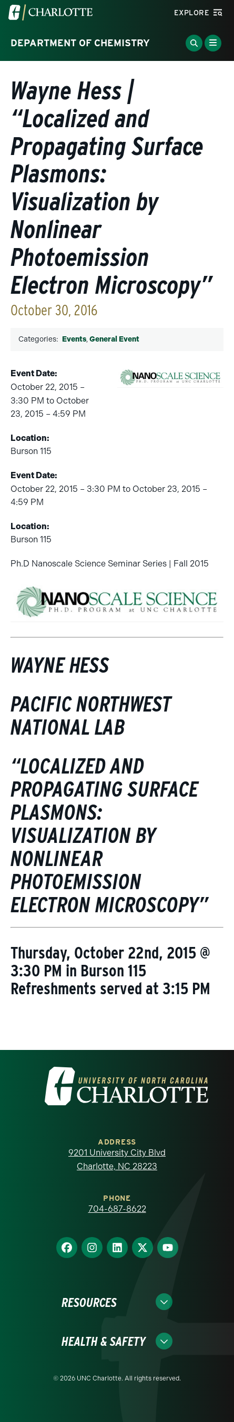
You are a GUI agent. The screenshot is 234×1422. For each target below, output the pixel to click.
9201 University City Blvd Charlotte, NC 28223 (117, 1159)
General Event (114, 339)
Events (74, 339)
